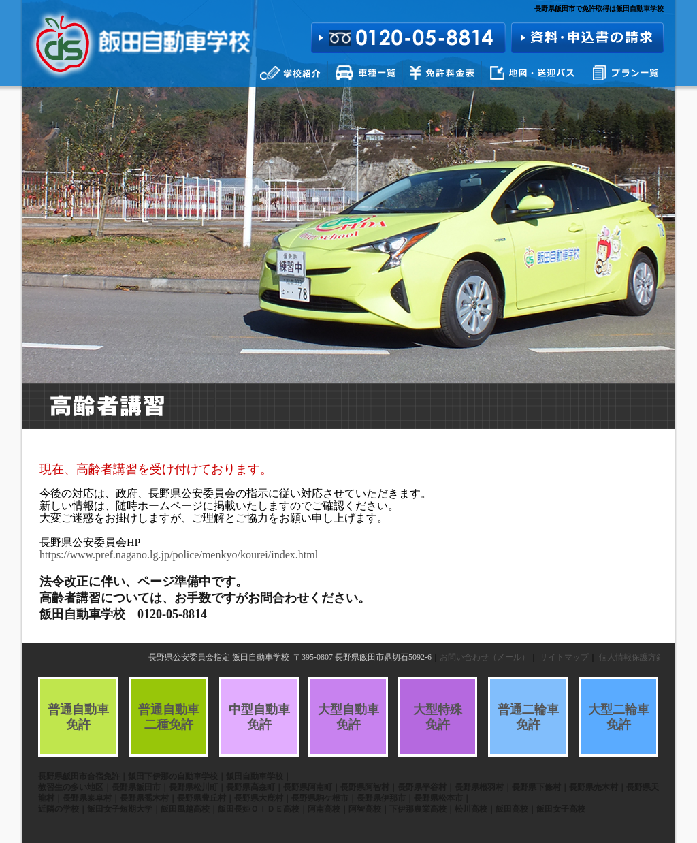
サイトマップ (564, 657)
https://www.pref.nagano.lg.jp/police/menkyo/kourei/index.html (178, 554)
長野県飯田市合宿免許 (79, 776)
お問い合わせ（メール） (485, 657)
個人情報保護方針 (631, 657)
